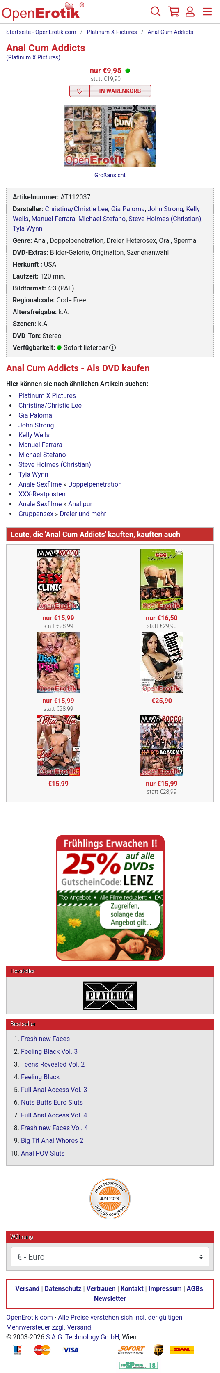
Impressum (165, 1289)
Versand (27, 1289)
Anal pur (80, 504)
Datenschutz (63, 1289)
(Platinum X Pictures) (33, 57)
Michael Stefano (102, 219)
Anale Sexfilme (40, 484)
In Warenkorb (120, 91)
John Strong (165, 209)
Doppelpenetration (95, 484)
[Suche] (155, 14)
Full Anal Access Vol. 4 (54, 1115)
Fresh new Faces (45, 1039)
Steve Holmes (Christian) (164, 219)
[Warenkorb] (172, 14)
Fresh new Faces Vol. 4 (54, 1128)
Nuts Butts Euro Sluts (52, 1102)
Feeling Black (40, 1077)
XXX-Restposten (42, 494)
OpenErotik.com (29, 1317)
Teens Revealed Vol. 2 (53, 1064)
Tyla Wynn (28, 229)
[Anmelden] (190, 14)
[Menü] (207, 14)
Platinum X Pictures (112, 32)
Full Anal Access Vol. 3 (54, 1090)
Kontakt (132, 1289)
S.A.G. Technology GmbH (82, 1337)
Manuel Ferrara (54, 219)
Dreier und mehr (83, 514)
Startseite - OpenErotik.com (41, 32)
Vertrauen (101, 1289)
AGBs (195, 1289)
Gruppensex (35, 514)
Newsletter (110, 1298)
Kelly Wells (34, 435)
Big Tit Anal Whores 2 (52, 1141)
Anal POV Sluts (43, 1153)
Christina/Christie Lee (76, 209)
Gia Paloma (128, 209)
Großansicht (110, 175)
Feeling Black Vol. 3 (49, 1051)
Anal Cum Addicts (170, 32)
